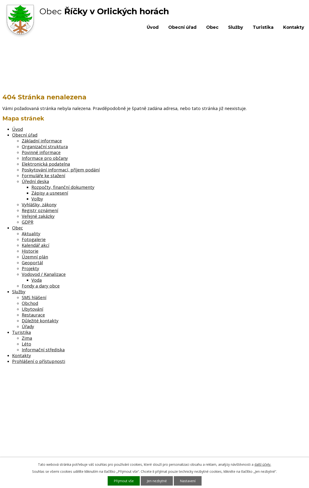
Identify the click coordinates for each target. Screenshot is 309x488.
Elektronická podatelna (46, 164)
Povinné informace (41, 152)
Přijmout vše (124, 481)
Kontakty (293, 27)
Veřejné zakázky (38, 216)
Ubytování (32, 309)
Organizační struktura (45, 146)
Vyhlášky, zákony (39, 204)
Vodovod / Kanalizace (44, 274)
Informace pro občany (45, 158)
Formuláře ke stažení (43, 175)
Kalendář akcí (35, 245)
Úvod (153, 27)
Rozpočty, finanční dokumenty (62, 187)
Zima (27, 338)
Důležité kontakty (40, 321)
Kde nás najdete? (256, 419)
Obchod (30, 303)
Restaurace (33, 315)
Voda (36, 280)
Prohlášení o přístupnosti (38, 361)
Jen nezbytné (157, 481)
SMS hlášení (34, 297)
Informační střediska (43, 350)
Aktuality (31, 234)
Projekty (30, 268)
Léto (26, 344)
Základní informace (42, 141)
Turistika (263, 27)
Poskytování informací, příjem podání (61, 170)
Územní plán (35, 257)
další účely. (262, 464)
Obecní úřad (182, 27)
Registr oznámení (40, 210)
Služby (235, 27)
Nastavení (188, 481)
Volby (37, 199)
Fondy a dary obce (41, 286)
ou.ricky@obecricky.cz (143, 438)
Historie (30, 251)
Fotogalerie (34, 239)
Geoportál (32, 263)
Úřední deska (35, 181)
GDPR (27, 222)
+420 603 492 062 (122, 424)
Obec (212, 27)
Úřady (28, 326)
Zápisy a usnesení (49, 193)
